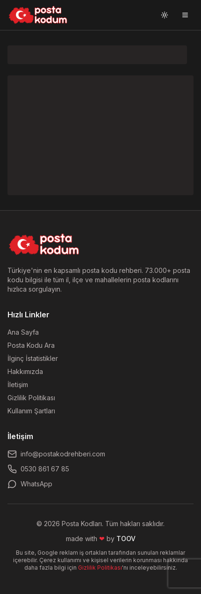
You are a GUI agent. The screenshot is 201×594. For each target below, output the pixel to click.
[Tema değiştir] (164, 15)
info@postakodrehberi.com (56, 454)
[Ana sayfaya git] (38, 15)
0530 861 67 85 (38, 469)
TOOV (126, 539)
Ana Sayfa (23, 332)
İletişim (17, 385)
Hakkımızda (25, 371)
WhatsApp (29, 484)
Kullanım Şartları (31, 411)
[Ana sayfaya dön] (44, 244)
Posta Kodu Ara (31, 345)
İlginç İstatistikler (32, 358)
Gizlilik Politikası (31, 398)
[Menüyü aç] (185, 15)
